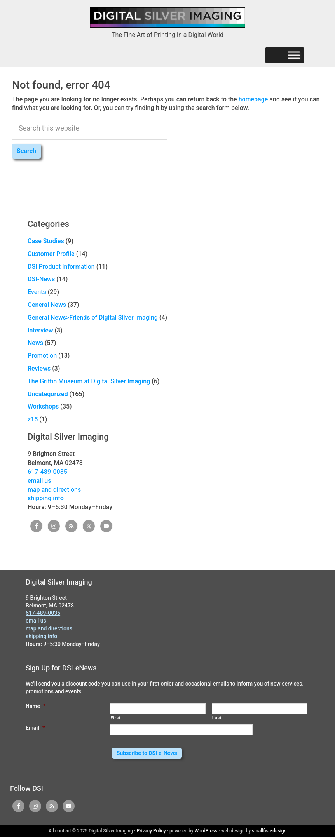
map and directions (54, 489)
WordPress (206, 831)
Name (35, 706)
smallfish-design (269, 831)
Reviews (39, 368)
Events (37, 292)
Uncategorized (48, 394)
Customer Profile (51, 254)
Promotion (42, 355)
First (115, 717)
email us (39, 480)
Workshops (43, 406)
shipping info (46, 498)
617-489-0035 (47, 471)
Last (217, 717)
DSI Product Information (61, 266)
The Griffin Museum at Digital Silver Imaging (89, 381)
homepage (253, 99)
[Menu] (294, 55)
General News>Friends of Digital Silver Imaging (93, 317)
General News (47, 304)
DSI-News (41, 279)
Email (35, 728)
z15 (33, 419)
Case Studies (46, 241)
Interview (40, 330)
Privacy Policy (151, 831)
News (35, 342)
